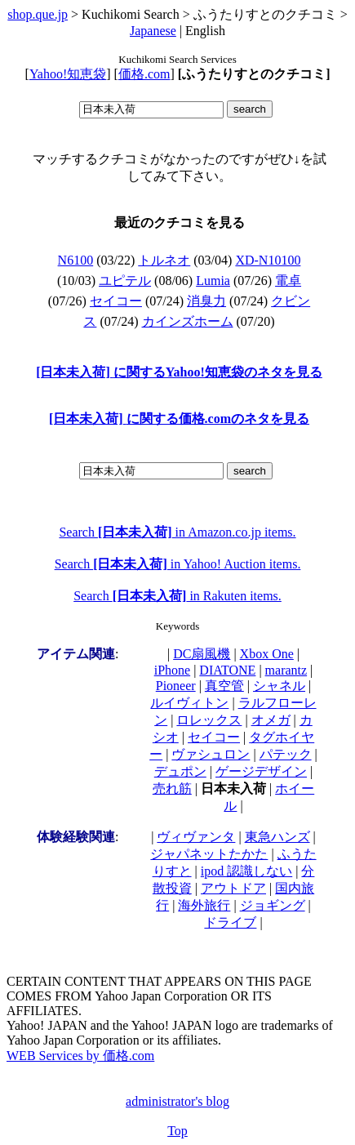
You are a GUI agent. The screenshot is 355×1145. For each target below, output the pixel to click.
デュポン (180, 771)
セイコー (116, 301)
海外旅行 (204, 905)
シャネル (279, 686)
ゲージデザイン (261, 771)
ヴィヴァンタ (196, 837)
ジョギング (272, 905)
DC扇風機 (201, 654)
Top (177, 1131)
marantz (286, 670)
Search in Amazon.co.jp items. (177, 532)
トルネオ (164, 260)
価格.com (144, 74)
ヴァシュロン (210, 754)
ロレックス (209, 720)
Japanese (153, 31)
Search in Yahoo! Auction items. (178, 564)
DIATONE (227, 670)
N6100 (76, 260)
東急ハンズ (277, 837)
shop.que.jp (37, 14)
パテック (286, 754)
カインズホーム (187, 321)
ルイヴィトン (189, 703)
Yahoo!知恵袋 (67, 74)
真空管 (224, 686)
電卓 (288, 280)
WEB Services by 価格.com (80, 1056)
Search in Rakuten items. (177, 596)
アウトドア (233, 888)
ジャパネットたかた (209, 854)
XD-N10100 (267, 260)
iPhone (172, 670)
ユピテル (125, 280)
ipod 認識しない (246, 871)
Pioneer (176, 686)
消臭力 (206, 301)
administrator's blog (177, 1101)
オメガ (271, 720)
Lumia (213, 280)
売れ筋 (172, 788)
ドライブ (230, 922)
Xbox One (267, 654)
